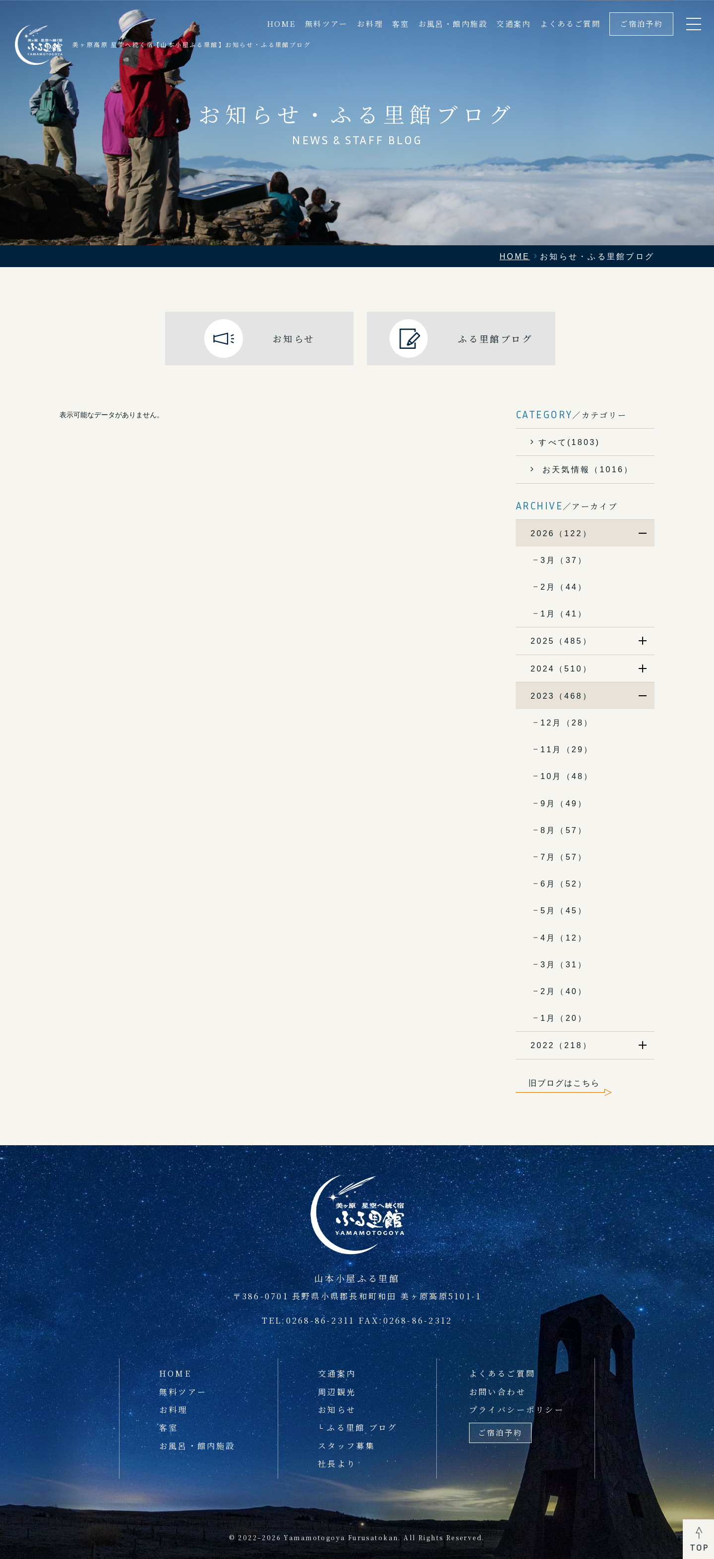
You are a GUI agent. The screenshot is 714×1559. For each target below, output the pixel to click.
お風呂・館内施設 (452, 23)
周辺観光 (337, 1391)
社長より (337, 1463)
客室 (401, 23)
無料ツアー (326, 23)
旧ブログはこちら (564, 1082)
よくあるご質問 (570, 23)
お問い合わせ (497, 1391)
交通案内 (513, 23)
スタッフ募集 (346, 1445)
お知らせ (337, 1409)
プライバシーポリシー (516, 1409)
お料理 (370, 23)
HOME (281, 23)
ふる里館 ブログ (362, 1427)
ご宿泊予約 (641, 23)
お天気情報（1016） (585, 469)
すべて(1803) (569, 442)
